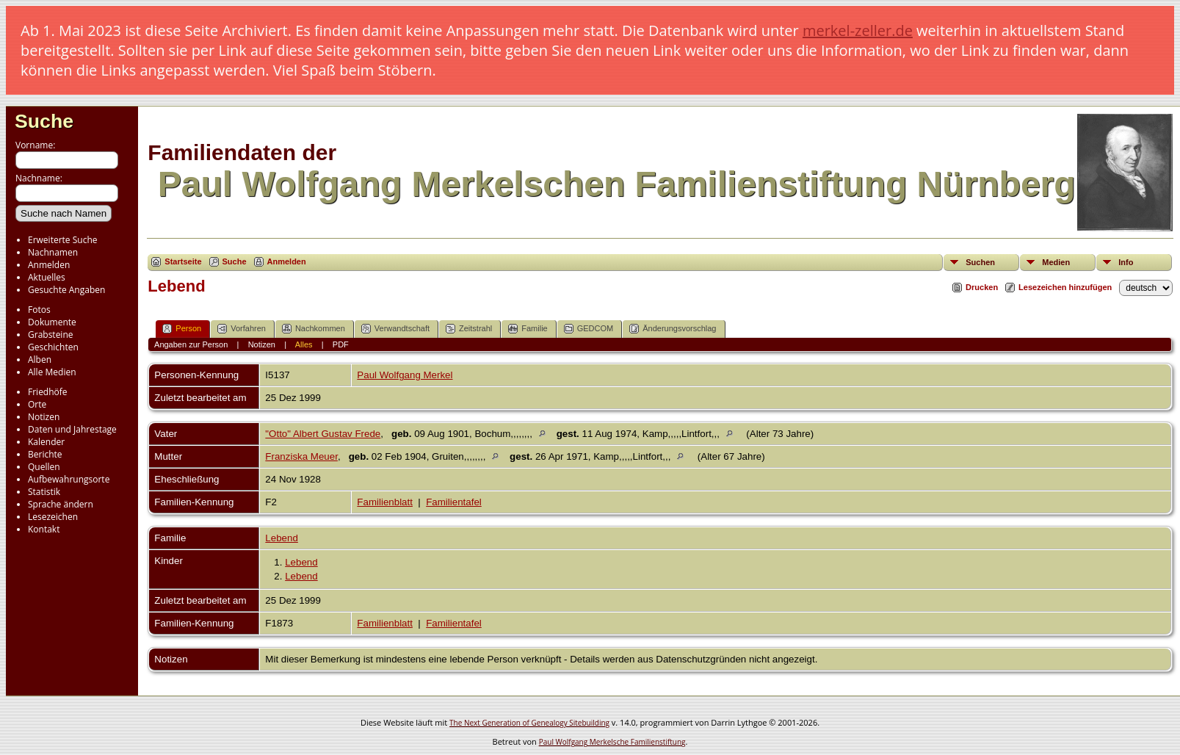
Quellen (44, 466)
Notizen (43, 417)
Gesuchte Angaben (66, 289)
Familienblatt (385, 501)
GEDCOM (589, 328)
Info (1125, 262)
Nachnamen (53, 252)
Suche (44, 121)
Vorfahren (241, 328)
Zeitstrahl (469, 328)
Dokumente (52, 322)
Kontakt (43, 529)
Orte (37, 404)
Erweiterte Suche (62, 240)
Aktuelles (46, 277)
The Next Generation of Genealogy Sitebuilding (529, 723)
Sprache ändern (60, 504)
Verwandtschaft (395, 328)
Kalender (46, 442)
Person (181, 328)
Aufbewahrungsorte (68, 479)
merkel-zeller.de (858, 30)
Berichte (45, 454)
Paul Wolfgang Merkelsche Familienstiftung (612, 742)
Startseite (182, 261)
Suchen (980, 262)
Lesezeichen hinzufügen (1065, 287)
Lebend (281, 537)
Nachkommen (313, 328)
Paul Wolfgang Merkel (404, 374)
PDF (341, 344)
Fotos (39, 309)
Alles (304, 344)
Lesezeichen (53, 516)
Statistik (44, 491)
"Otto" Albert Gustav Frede (322, 433)
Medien (1056, 262)
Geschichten (53, 347)
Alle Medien (52, 372)
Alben (39, 359)
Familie (527, 328)
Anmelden (49, 265)
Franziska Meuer (301, 456)
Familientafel (454, 501)
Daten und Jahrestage (72, 429)
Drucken (982, 287)
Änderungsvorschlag (672, 328)
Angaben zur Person (191, 344)
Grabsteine (50, 334)
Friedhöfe (48, 392)
